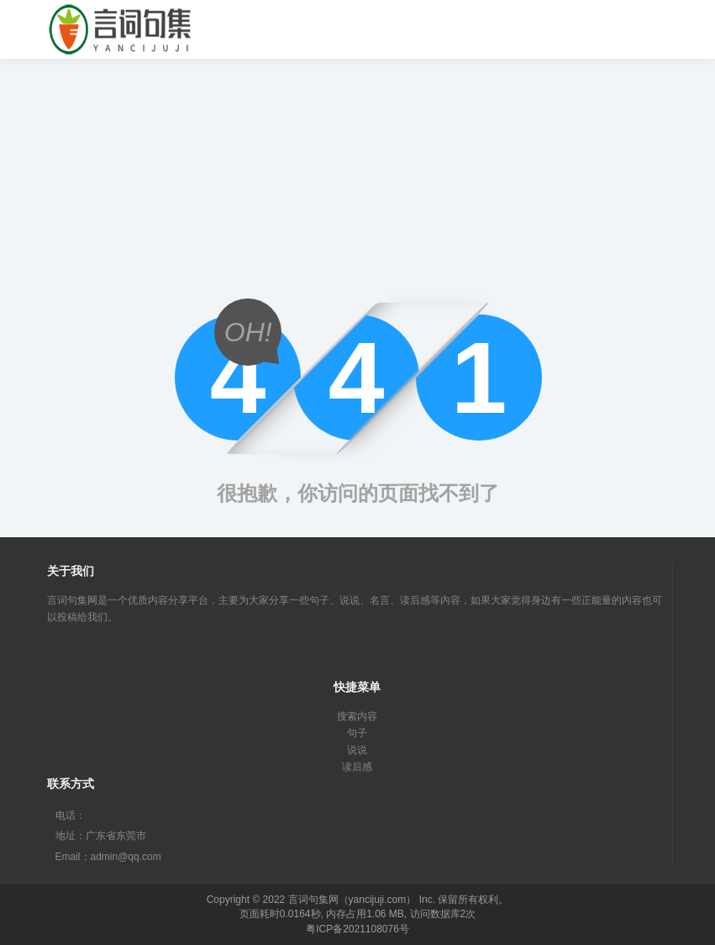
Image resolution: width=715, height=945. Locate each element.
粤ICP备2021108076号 (357, 929)
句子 (357, 733)
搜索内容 (357, 716)
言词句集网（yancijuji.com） (352, 899)
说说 (357, 750)
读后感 (357, 767)
